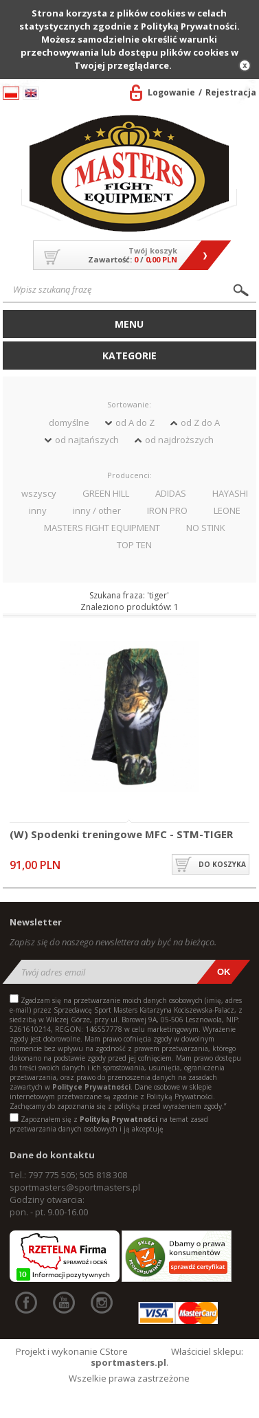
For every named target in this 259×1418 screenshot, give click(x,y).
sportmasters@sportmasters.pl (75, 1187)
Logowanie (171, 92)
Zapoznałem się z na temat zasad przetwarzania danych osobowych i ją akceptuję (109, 1124)
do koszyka (222, 864)
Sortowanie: (129, 404)
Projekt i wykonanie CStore (72, 1351)
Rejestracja (230, 92)
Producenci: (129, 475)
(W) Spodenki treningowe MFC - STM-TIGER (121, 835)
